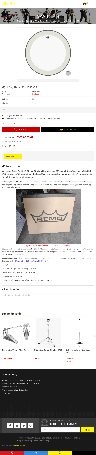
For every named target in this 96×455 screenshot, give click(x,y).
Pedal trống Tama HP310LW (14, 350)
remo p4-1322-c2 (18, 141)
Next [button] (94, 340)
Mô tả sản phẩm (13, 156)
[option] (48, 53)
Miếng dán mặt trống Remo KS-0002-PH (32, 261)
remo (9, 141)
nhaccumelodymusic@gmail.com (17, 390)
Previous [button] (1, 340)
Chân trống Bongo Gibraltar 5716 (48, 350)
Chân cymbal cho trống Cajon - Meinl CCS (78, 351)
